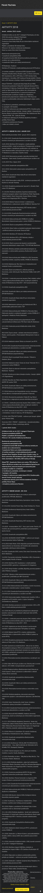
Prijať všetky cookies (22, 889)
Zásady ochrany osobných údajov (20, 884)
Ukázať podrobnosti (7, 888)
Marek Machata (9, 5)
